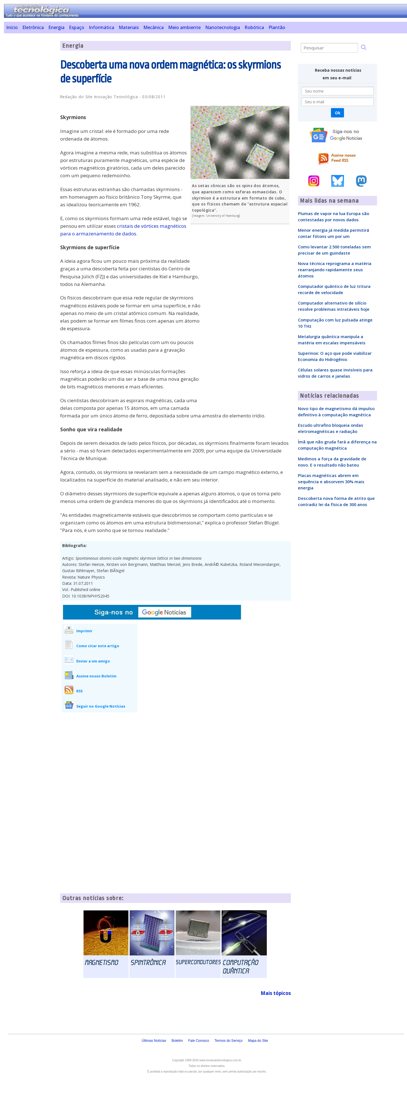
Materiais (129, 27)
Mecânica (153, 27)
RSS (79, 690)
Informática (101, 27)
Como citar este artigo (97, 645)
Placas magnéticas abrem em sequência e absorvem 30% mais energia (331, 481)
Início (12, 27)
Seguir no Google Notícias (100, 706)
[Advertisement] (29, 125)
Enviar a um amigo (93, 661)
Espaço (76, 27)
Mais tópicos (276, 993)
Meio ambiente (184, 27)
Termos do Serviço (229, 1041)
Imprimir (84, 630)
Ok (337, 112)
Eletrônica (33, 27)
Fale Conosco (198, 1041)
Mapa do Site (258, 1041)
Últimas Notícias (154, 1041)
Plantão (277, 27)
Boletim (177, 1041)
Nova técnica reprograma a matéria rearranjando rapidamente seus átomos (334, 270)
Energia (56, 27)
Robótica (254, 27)
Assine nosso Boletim (96, 676)
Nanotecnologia (222, 27)
